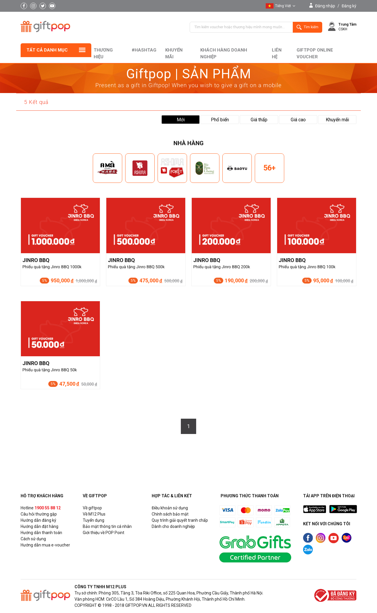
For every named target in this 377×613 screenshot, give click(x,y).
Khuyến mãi (174, 53)
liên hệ (277, 53)
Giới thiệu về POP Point (103, 532)
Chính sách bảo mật (170, 514)
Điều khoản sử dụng (170, 508)
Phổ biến (220, 119)
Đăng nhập (325, 6)
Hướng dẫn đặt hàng (39, 526)
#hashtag (144, 50)
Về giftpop (92, 508)
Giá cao (298, 119)
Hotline (41, 508)
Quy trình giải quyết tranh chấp (180, 520)
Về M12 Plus (94, 514)
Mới (181, 119)
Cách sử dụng (33, 538)
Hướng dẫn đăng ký (38, 520)
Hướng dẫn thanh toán (41, 532)
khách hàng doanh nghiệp (223, 53)
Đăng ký (349, 6)
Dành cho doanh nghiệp (173, 526)
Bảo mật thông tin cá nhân (107, 526)
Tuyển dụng (93, 520)
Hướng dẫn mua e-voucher (45, 545)
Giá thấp (259, 119)
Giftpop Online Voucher (315, 53)
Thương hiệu (103, 53)
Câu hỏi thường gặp (39, 514)
